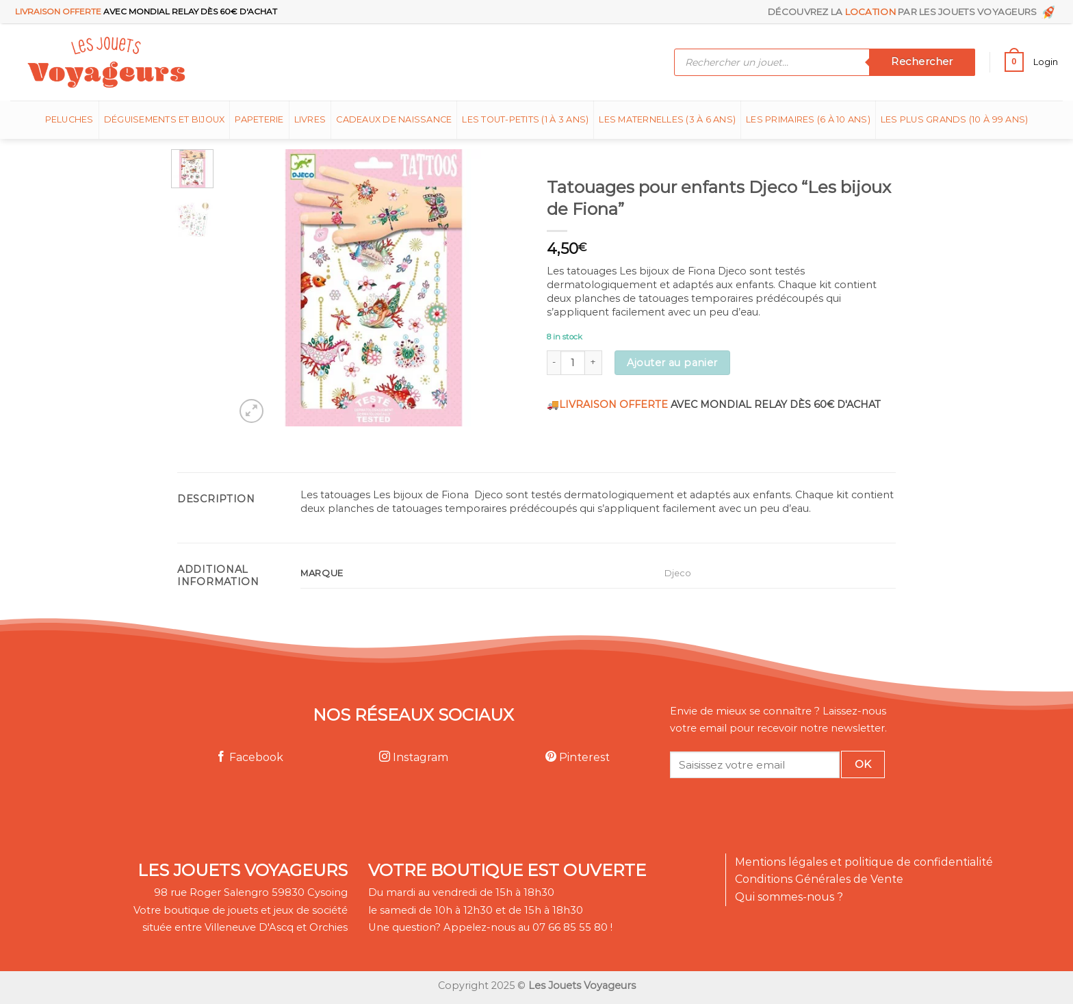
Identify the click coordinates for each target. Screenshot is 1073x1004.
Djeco (677, 572)
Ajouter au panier (672, 363)
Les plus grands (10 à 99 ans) (954, 119)
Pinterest (577, 757)
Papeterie (259, 119)
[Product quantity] (572, 362)
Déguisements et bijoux (164, 119)
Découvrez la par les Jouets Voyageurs (913, 11)
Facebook (249, 757)
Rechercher (922, 61)
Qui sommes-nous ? (789, 896)
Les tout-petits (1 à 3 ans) (525, 119)
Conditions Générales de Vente (819, 879)
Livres (310, 119)
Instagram (413, 757)
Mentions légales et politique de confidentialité (864, 861)
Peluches (69, 119)
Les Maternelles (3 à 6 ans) (667, 119)
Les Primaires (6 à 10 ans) (808, 119)
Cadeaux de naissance (394, 119)
